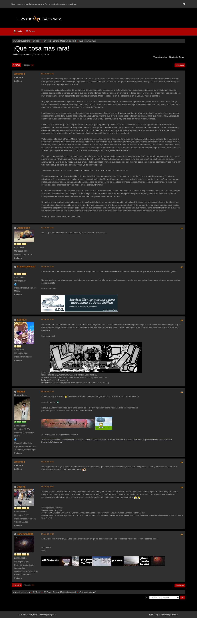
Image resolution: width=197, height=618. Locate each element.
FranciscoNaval (26, 266)
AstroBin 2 (120, 440)
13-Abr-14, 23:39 (47, 462)
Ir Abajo (16, 65)
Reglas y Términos (162, 615)
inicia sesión (60, 4)
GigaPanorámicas (150, 440)
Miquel (21, 391)
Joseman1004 (25, 534)
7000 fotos (137, 440)
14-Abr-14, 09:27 (47, 534)
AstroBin (111, 440)
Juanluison (23, 227)
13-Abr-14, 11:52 (47, 391)
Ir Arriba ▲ (174, 615)
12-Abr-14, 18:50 (47, 228)
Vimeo (129, 440)
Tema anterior (160, 57)
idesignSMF (51, 615)
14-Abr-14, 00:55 (47, 487)
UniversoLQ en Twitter (51, 440)
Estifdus (22, 319)
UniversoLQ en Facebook (72, 440)
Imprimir (180, 65)
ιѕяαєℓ (72, 41)
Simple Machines (39, 615)
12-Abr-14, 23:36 (47, 266)
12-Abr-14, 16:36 (47, 74)
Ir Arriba (17, 585)
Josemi (21, 486)
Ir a (147, 597)
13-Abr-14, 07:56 (47, 320)
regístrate (72, 4)
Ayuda (151, 615)
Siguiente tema (176, 57)
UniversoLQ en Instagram (95, 440)
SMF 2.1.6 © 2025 (25, 615)
